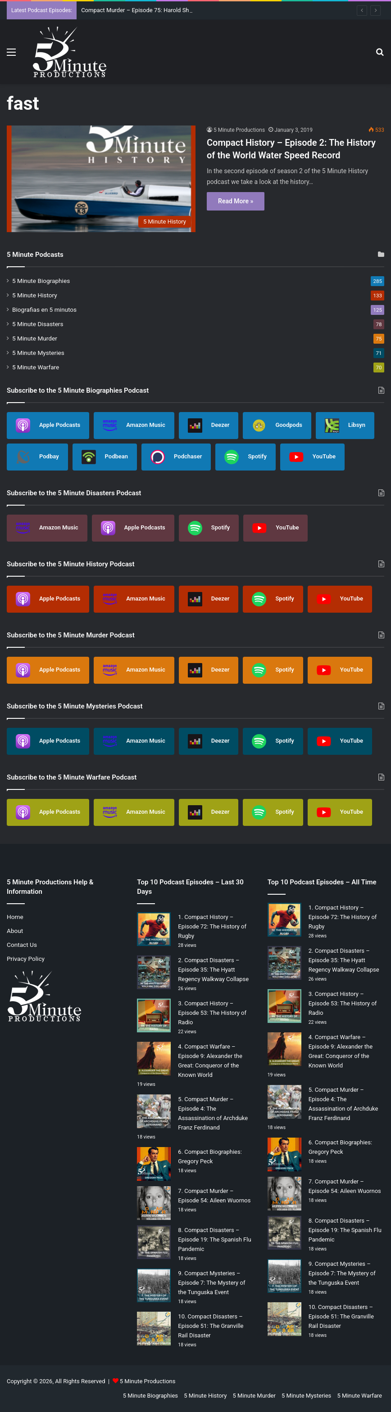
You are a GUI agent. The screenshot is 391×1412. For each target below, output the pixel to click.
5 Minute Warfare (35, 367)
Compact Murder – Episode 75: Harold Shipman (143, 10)
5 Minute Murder (34, 338)
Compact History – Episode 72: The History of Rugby (212, 926)
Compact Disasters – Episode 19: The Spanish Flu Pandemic (214, 1239)
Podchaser (176, 457)
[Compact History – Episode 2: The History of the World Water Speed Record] (101, 179)
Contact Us (22, 944)
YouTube (312, 457)
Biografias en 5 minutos (44, 309)
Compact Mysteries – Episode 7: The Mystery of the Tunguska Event (211, 1282)
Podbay (37, 457)
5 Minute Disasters (38, 323)
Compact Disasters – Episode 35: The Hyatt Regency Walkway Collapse (213, 969)
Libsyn (345, 425)
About (15, 930)
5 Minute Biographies (41, 280)
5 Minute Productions (239, 130)
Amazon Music (134, 425)
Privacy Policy (26, 958)
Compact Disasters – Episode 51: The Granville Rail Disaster (210, 1326)
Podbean (105, 457)
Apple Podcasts (48, 425)
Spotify (245, 457)
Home (15, 916)
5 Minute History (34, 295)
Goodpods (277, 425)
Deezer (209, 425)
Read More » (235, 201)
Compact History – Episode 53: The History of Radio (212, 1013)
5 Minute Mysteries (38, 352)
